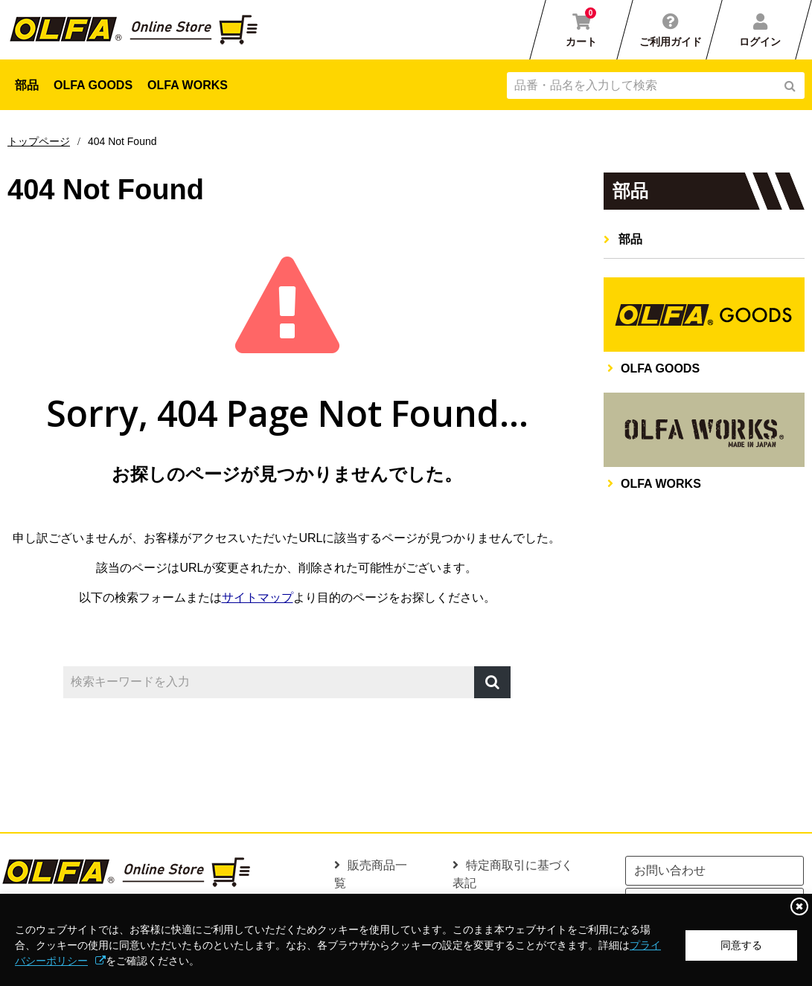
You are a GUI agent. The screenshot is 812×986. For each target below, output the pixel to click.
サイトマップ (257, 597)
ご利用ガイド (670, 42)
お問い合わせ (670, 870)
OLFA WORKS (187, 85)
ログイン (760, 42)
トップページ (38, 141)
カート (581, 27)
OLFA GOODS (93, 85)
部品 (27, 85)
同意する (741, 945)
